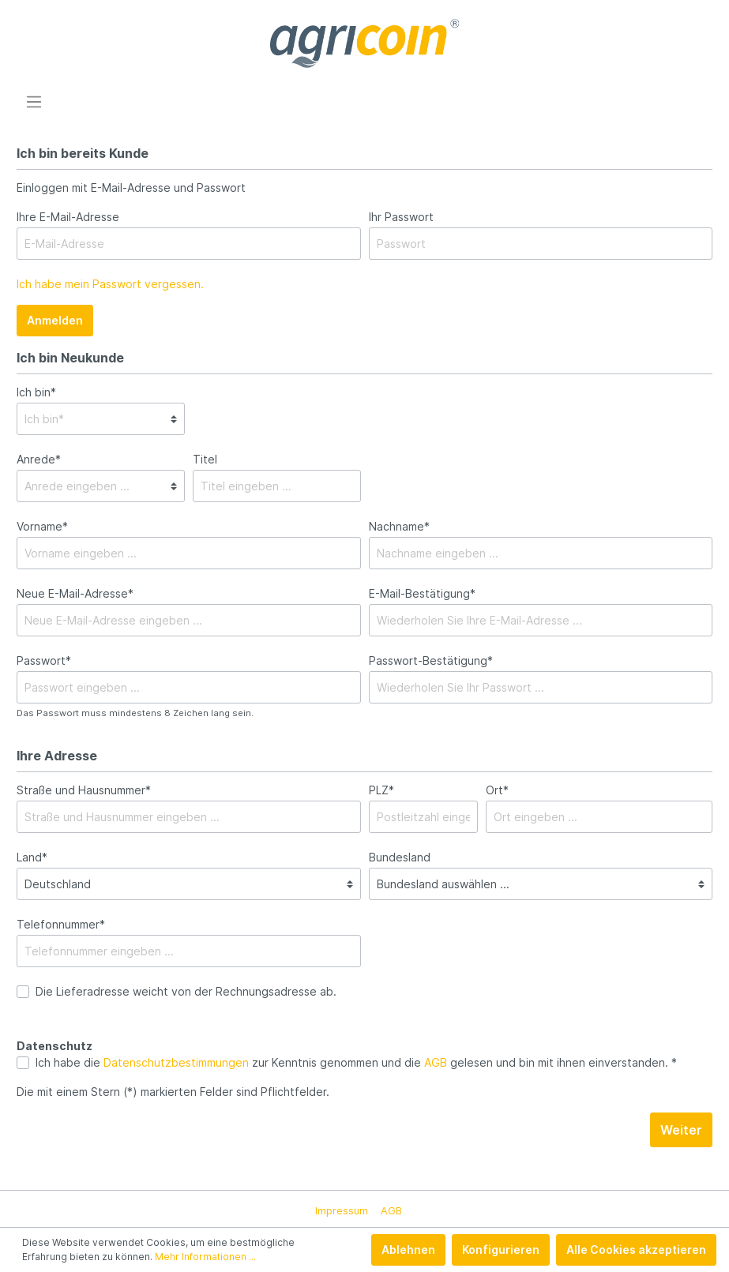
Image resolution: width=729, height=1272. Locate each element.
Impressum (341, 1211)
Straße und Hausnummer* (84, 790)
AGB (435, 1062)
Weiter (681, 1130)
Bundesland (399, 857)
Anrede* (39, 459)
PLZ (381, 790)
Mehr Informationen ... (205, 1257)
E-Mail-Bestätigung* (422, 593)
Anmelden (55, 320)
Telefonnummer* (61, 924)
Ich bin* (36, 392)
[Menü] (34, 102)
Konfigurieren (500, 1249)
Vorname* (42, 526)
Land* (32, 857)
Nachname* (399, 526)
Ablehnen (408, 1249)
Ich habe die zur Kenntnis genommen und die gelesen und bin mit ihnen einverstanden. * (356, 1062)
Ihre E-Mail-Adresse (68, 216)
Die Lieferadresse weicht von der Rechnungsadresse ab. (186, 991)
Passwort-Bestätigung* (431, 660)
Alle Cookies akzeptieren (636, 1249)
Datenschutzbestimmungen (176, 1062)
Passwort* (44, 660)
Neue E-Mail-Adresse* (75, 593)
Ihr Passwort (401, 216)
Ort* (497, 790)
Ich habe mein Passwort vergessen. (110, 284)
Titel (205, 459)
